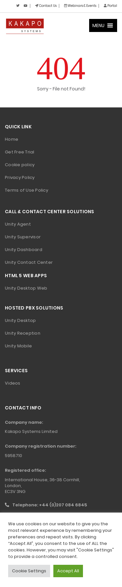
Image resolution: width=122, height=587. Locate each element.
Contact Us (46, 5)
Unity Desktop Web (26, 288)
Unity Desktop (20, 320)
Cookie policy (19, 165)
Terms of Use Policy (26, 190)
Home (11, 139)
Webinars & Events (80, 5)
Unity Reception (22, 333)
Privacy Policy (20, 177)
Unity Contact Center (29, 262)
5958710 (13, 455)
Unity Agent (18, 224)
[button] (98, 25)
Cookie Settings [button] (29, 571)
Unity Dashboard (23, 249)
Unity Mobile (18, 346)
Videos (12, 383)
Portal (110, 5)
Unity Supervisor (23, 237)
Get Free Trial (19, 152)
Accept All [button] (68, 571)
